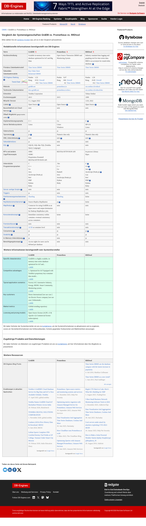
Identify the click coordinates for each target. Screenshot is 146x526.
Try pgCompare (130, 72)
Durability (6, 235)
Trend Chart (16, 82)
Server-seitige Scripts (11, 189)
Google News (50, 451)
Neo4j (73, 24)
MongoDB (63, 24)
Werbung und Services (29, 492)
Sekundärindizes (9, 142)
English (142, 3)
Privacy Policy (45, 492)
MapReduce (7, 205)
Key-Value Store (34, 71)
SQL (5, 145)
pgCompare (123, 62)
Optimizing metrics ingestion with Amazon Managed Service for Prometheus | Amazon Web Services (69, 405)
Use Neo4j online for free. (131, 91)
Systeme (58, 19)
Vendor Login (116, 19)
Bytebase (82, 24)
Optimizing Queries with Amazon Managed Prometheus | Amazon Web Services (69, 443)
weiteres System (23, 40)
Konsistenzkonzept (10, 215)
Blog (82, 19)
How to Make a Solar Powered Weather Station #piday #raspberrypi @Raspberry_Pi (98, 438)
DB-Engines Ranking (41, 19)
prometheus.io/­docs (63, 90)
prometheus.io (62, 86)
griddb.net (31, 86)
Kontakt (56, 492)
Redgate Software (137, 13)
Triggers (6, 193)
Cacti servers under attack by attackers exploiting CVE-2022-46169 (96, 425)
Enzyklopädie (71, 19)
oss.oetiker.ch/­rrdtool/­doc (94, 90)
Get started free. (131, 110)
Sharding (31, 197)
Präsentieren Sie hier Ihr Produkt (130, 119)
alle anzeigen (107, 384)
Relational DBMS (34, 74)
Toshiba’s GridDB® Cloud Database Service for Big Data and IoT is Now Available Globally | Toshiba (41, 392)
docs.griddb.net (33, 90)
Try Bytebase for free (130, 46)
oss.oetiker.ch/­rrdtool (92, 86)
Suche (104, 19)
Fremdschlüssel (9, 224)
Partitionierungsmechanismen (14, 197)
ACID (30, 227)
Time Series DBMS (35, 67)
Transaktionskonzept (11, 227)
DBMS (4, 30)
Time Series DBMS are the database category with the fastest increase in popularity (97, 367)
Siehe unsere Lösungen (113, 500)
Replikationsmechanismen (13, 202)
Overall (41, 80)
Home (26, 19)
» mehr (30, 267)
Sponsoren (93, 19)
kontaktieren (47, 326)
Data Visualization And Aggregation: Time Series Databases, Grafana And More (69, 420)
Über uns (15, 492)
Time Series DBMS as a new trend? (97, 377)
